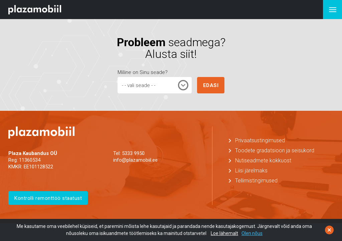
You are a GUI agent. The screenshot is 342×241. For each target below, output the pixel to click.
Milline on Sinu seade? (143, 72)
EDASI (211, 85)
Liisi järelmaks (251, 170)
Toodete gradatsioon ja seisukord (274, 150)
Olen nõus (252, 233)
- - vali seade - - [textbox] (138, 85)
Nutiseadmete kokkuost (263, 160)
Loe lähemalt (224, 233)
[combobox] (155, 85)
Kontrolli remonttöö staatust (48, 198)
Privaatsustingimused (260, 140)
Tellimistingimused (256, 180)
